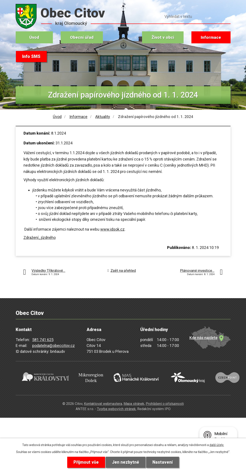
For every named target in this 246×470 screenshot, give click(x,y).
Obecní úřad (82, 37)
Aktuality (102, 116)
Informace (211, 37)
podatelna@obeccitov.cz (53, 345)
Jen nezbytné (125, 462)
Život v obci (163, 37)
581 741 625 (43, 339)
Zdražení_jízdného (39, 237)
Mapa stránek (134, 401)
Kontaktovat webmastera (103, 401)
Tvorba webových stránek (116, 407)
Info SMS (31, 56)
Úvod (34, 37)
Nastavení (163, 462)
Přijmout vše (86, 462)
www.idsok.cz (112, 229)
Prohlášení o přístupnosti (165, 401)
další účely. (216, 444)
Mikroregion (82, 377)
